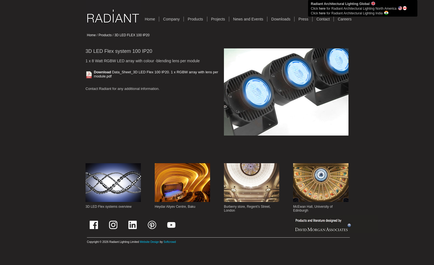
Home (91, 35)
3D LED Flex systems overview (108, 207)
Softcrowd (170, 241)
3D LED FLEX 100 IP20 (131, 35)
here (322, 9)
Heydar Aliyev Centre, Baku (175, 207)
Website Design (149, 241)
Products (195, 19)
